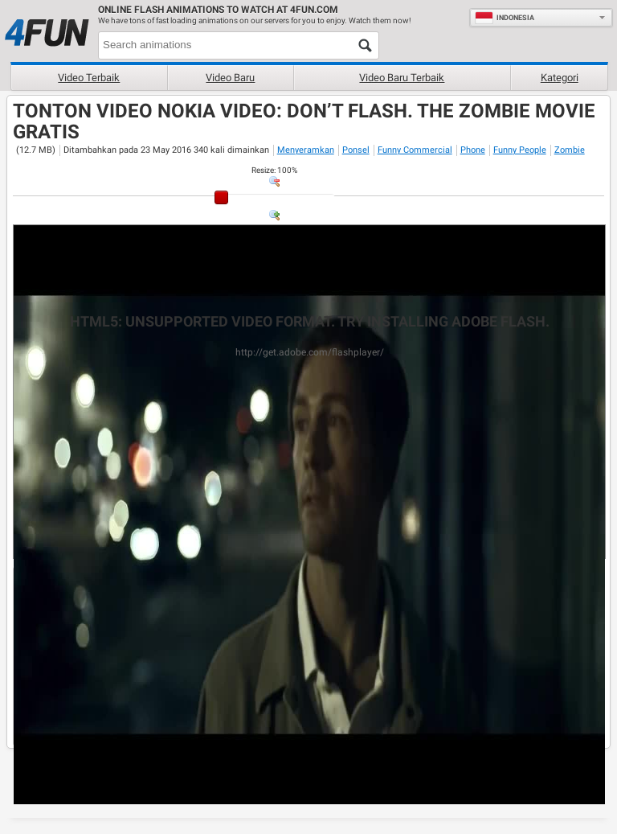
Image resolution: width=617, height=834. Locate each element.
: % (274, 170)
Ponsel (356, 150)
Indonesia (504, 17)
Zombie (569, 150)
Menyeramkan (305, 150)
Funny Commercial (415, 150)
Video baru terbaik (401, 78)
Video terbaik (89, 78)
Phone (472, 150)
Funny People (519, 150)
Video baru (230, 78)
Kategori (559, 78)
